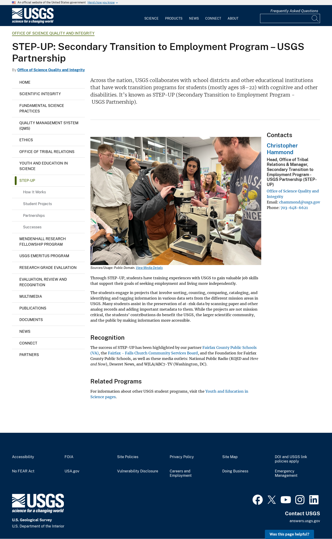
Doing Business (235, 471)
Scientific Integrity (40, 94)
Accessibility (23, 457)
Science (151, 18)
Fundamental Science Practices (41, 108)
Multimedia (30, 296)
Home (24, 82)
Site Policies (127, 457)
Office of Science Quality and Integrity (53, 33)
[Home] (32, 22)
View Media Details (149, 268)
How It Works (34, 192)
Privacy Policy (182, 457)
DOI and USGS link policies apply (291, 459)
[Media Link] (175, 201)
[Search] (315, 18)
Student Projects (37, 204)
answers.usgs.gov (305, 521)
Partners (29, 355)
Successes (32, 227)
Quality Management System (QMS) (48, 126)
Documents (31, 320)
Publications (32, 308)
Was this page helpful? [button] (289, 534)
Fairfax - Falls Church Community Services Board (153, 353)
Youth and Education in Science (43, 166)
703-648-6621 (294, 207)
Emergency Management (286, 473)
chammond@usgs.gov (299, 202)
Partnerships (34, 215)
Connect (213, 18)
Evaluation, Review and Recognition (43, 282)
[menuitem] (151, 16)
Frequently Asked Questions (294, 11)
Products (173, 18)
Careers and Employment (181, 473)
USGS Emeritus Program (44, 256)
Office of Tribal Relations (46, 152)
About (233, 18)
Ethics (26, 140)
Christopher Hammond (282, 148)
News (194, 18)
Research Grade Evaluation (48, 267)
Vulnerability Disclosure (137, 471)
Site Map (230, 457)
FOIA (69, 457)
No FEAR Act (23, 471)
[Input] (290, 18)
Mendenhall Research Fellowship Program (42, 242)
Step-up (27, 180)
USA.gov (72, 471)
